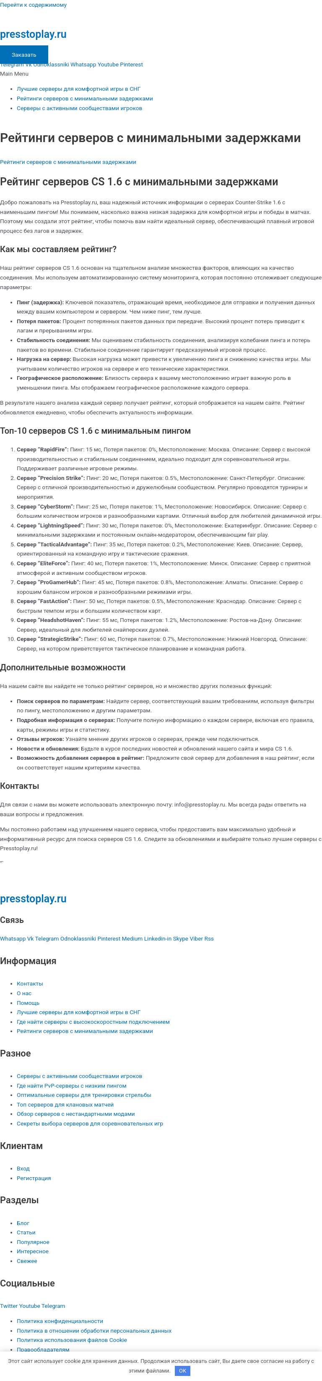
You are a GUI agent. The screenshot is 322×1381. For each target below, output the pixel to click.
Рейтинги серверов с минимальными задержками (85, 98)
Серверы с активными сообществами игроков (79, 108)
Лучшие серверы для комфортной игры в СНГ (78, 88)
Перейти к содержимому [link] (33, 4)
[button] (161, 74)
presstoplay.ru (33, 34)
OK (182, 1371)
